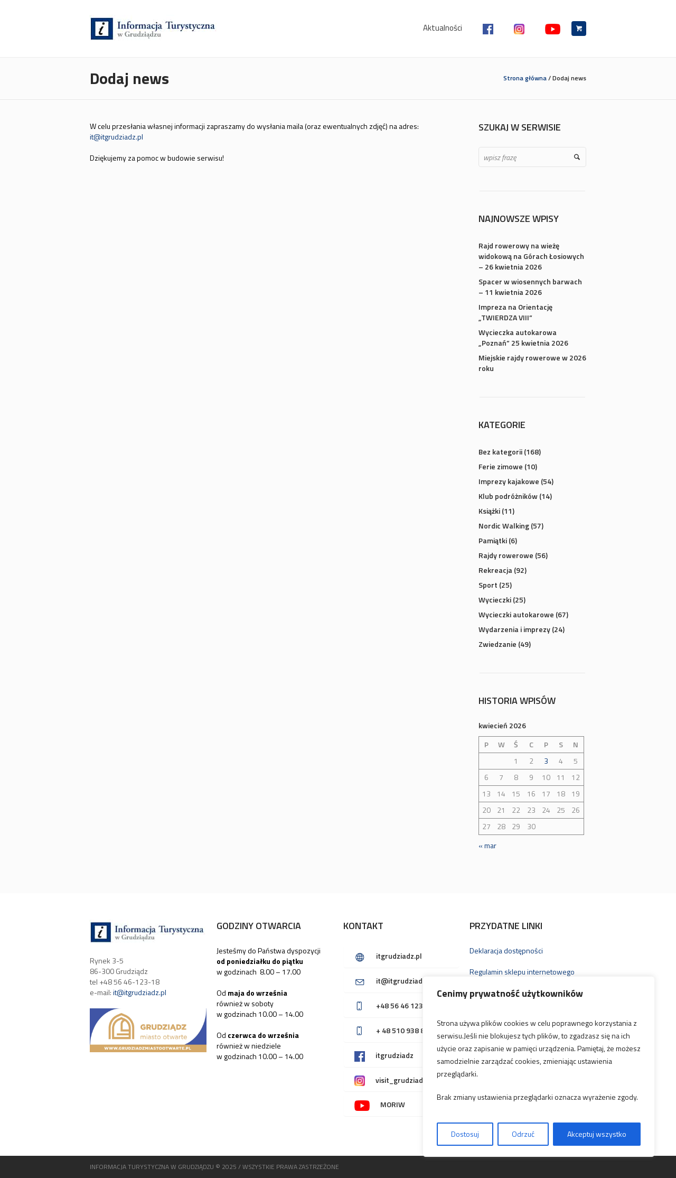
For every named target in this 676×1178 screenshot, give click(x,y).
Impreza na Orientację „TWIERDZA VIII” (515, 312)
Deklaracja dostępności (506, 950)
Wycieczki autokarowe (516, 614)
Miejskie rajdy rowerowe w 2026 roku (532, 363)
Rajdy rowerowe (505, 555)
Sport (487, 584)
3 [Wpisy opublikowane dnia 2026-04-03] (546, 760)
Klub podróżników (508, 496)
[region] (538, 1066)
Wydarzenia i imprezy (514, 629)
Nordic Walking (503, 525)
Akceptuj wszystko (596, 1133)
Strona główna (525, 78)
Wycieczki (494, 599)
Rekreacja (495, 570)
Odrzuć (523, 1133)
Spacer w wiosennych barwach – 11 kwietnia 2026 (530, 287)
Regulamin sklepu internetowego (522, 971)
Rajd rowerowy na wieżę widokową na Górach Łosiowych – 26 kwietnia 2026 (531, 256)
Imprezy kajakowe (508, 481)
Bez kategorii (500, 451)
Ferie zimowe (500, 466)
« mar (487, 845)
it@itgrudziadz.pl (116, 136)
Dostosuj (465, 1133)
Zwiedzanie (497, 644)
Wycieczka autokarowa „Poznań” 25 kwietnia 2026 (523, 337)
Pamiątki (492, 540)
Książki (489, 510)
